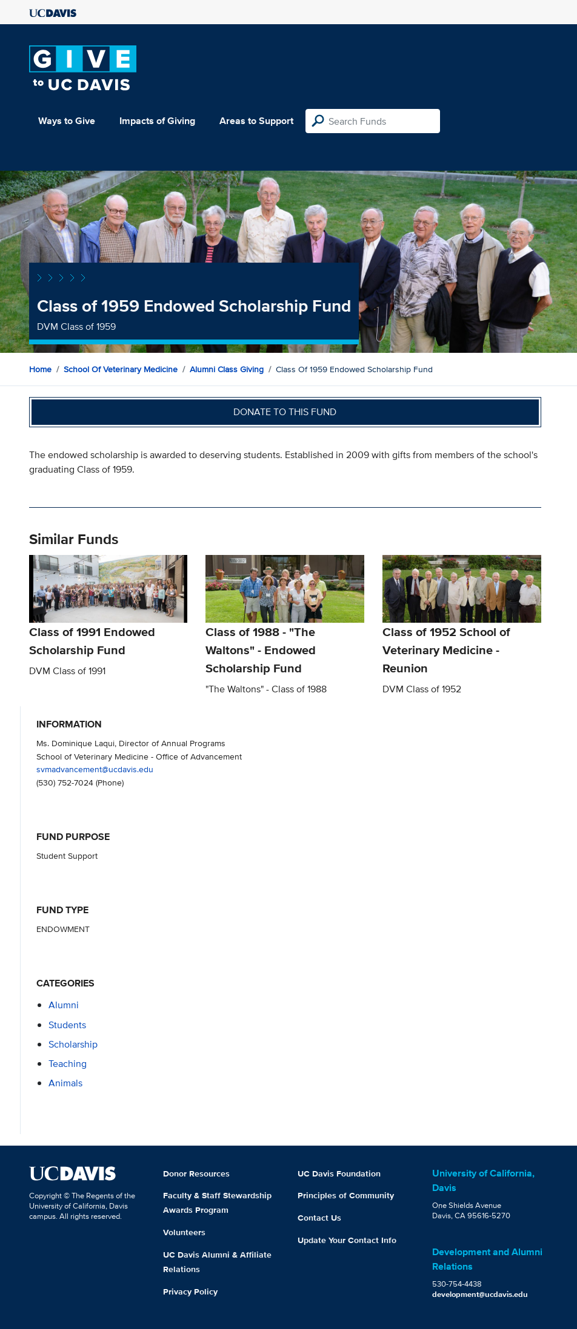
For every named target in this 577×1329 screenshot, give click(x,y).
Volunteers (184, 1232)
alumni (63, 1005)
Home (40, 369)
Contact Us (319, 1218)
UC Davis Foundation (339, 1173)
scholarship (73, 1044)
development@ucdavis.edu (480, 1294)
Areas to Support (256, 121)
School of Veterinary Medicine (121, 369)
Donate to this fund (284, 412)
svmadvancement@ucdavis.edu (94, 769)
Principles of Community (346, 1195)
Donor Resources (196, 1173)
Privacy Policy (190, 1291)
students (67, 1025)
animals (65, 1083)
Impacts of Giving (157, 121)
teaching (67, 1064)
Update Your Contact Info (347, 1240)
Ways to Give (66, 121)
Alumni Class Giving (227, 369)
